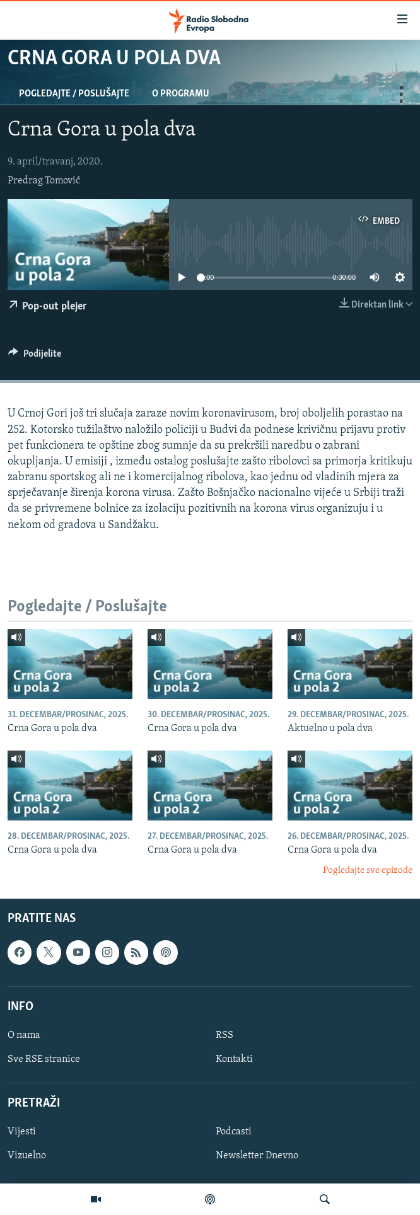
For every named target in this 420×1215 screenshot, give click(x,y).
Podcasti (234, 1132)
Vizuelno (27, 1156)
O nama (24, 1035)
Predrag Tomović (44, 181)
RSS (224, 1035)
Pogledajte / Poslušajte (74, 94)
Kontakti (234, 1059)
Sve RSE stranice (44, 1059)
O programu (180, 94)
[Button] (34, 357)
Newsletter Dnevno (257, 1156)
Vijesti (22, 1132)
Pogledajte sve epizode (367, 870)
